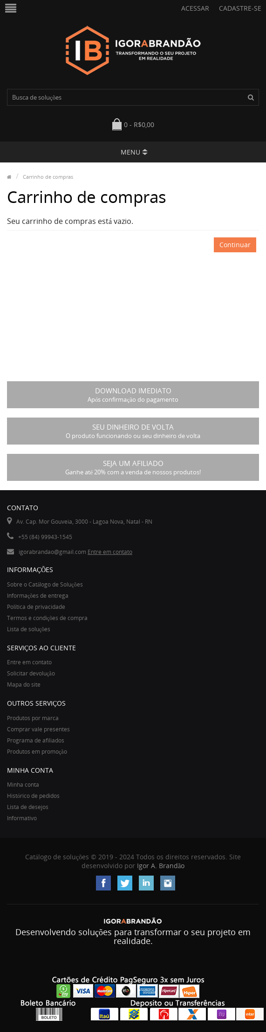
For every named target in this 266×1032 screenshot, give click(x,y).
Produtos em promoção (37, 751)
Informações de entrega (37, 596)
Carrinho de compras (48, 176)
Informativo (22, 818)
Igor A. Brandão (160, 865)
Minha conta (23, 785)
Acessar (195, 8)
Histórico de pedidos (33, 796)
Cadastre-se (240, 8)
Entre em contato (110, 552)
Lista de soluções (28, 629)
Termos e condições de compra (47, 618)
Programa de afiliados (35, 740)
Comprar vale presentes (38, 729)
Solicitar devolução (31, 673)
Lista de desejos (27, 807)
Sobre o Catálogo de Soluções (45, 584)
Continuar (235, 244)
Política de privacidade (36, 607)
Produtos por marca (33, 718)
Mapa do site (24, 684)
